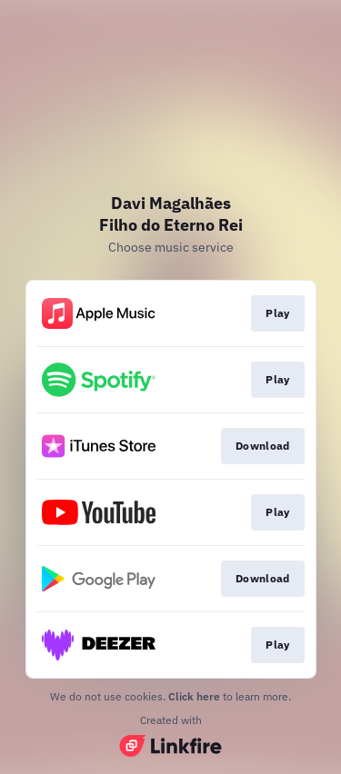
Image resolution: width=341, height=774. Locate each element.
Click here (194, 696)
